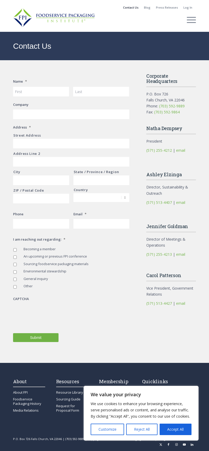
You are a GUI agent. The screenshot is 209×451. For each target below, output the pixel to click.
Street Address (27, 135)
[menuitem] (130, 7)
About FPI (20, 392)
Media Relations (26, 410)
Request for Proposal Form (67, 408)
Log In (187, 7)
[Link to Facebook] (168, 444)
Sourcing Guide (68, 399)
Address (22, 127)
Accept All (175, 429)
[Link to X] (161, 444)
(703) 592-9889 (172, 105)
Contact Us (130, 7)
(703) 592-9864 (167, 111)
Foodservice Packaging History (27, 401)
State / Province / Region (96, 171)
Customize (107, 429)
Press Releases (167, 7)
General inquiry (36, 278)
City (16, 171)
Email (79, 214)
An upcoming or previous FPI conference (55, 256)
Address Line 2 (26, 153)
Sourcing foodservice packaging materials (56, 263)
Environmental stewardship (45, 271)
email (180, 150)
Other (28, 286)
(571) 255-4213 (159, 254)
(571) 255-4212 (159, 150)
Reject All (142, 429)
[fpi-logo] (54, 20)
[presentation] (52, 314)
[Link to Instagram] (176, 444)
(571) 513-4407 (159, 202)
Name (20, 81)
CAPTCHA (21, 299)
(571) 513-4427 (159, 303)
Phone (18, 214)
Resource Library (69, 392)
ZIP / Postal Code (28, 190)
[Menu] (189, 20)
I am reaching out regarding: (39, 239)
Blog (147, 7)
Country (81, 189)
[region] (141, 413)
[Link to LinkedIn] (192, 444)
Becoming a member (40, 249)
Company (20, 104)
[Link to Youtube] (184, 444)
